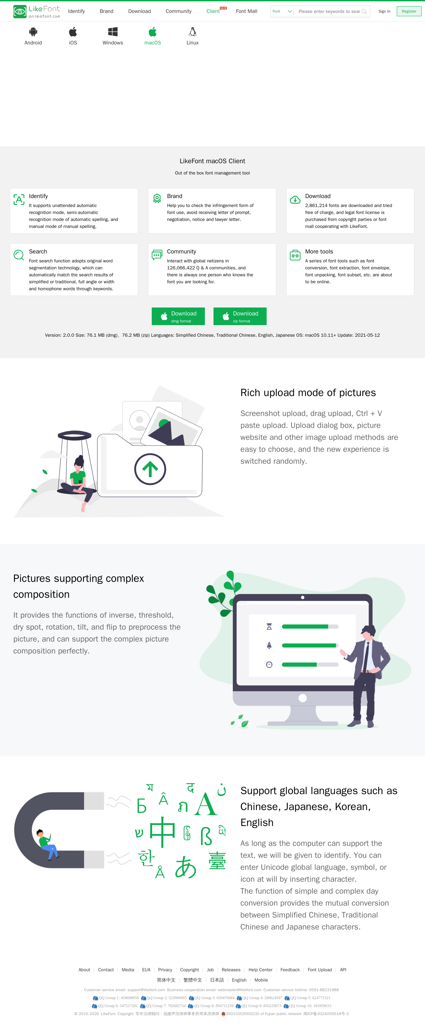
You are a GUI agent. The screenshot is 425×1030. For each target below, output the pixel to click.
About (84, 970)
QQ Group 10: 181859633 (310, 1005)
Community (179, 11)
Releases (231, 970)
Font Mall (246, 11)
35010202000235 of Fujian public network (261, 1013)
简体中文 (166, 980)
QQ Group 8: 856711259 (213, 1005)
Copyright (189, 970)
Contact (106, 970)
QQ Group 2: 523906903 (167, 998)
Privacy (165, 970)
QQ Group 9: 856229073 (261, 1005)
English (239, 980)
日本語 (217, 980)
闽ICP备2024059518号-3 (326, 1013)
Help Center (261, 970)
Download (139, 11)
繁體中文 (193, 980)
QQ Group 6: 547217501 (117, 1005)
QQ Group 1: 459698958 (118, 998)
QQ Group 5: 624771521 (310, 998)
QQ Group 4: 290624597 (262, 998)
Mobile (261, 980)
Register (409, 11)
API (343, 970)
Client (213, 11)
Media (128, 970)
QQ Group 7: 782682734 (166, 1005)
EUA (146, 970)
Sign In (384, 11)
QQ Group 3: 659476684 (214, 998)
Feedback (290, 970)
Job (210, 970)
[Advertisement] (212, 99)
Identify (76, 11)
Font (283, 11)
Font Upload (320, 970)
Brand (106, 11)
